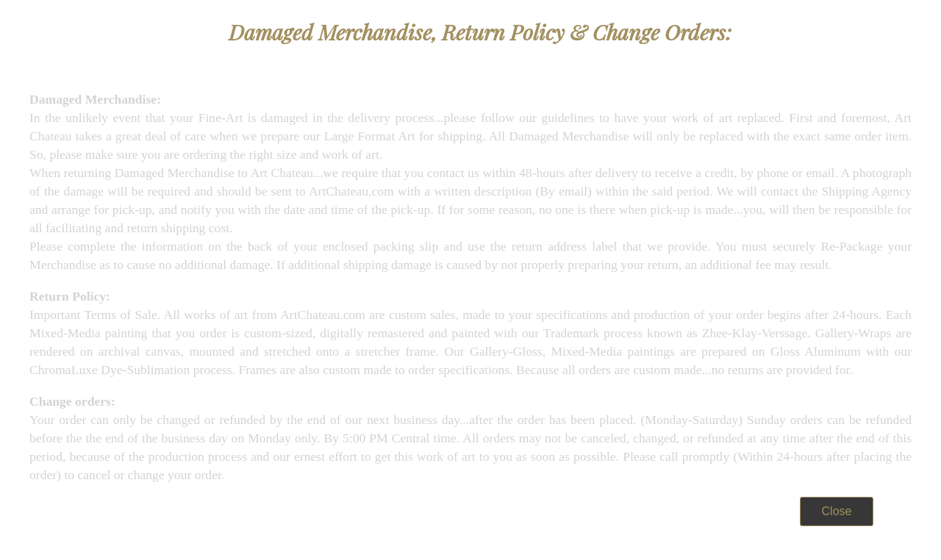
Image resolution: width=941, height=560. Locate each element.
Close (837, 511)
